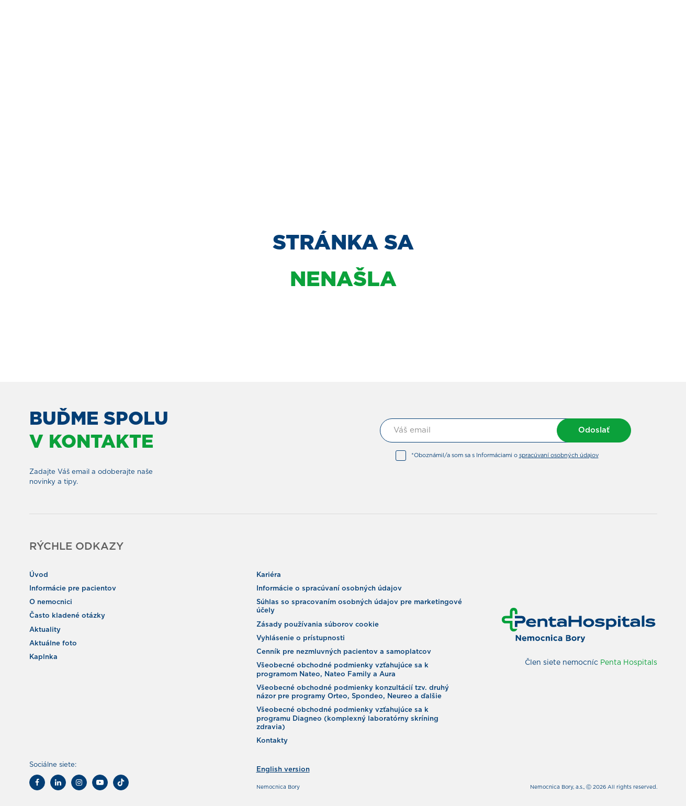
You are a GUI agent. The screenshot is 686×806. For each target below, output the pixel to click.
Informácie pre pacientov (72, 588)
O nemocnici (50, 602)
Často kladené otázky (67, 615)
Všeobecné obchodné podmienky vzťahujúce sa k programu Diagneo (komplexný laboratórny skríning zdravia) (347, 719)
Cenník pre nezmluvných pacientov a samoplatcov (343, 652)
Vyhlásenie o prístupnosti (300, 638)
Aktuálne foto (53, 643)
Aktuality (45, 630)
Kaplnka (43, 657)
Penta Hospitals (628, 662)
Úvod (38, 575)
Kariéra (268, 575)
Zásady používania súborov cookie (317, 624)
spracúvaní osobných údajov (559, 455)
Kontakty (272, 740)
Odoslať (594, 430)
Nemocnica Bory (278, 787)
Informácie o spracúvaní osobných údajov (329, 588)
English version (283, 769)
